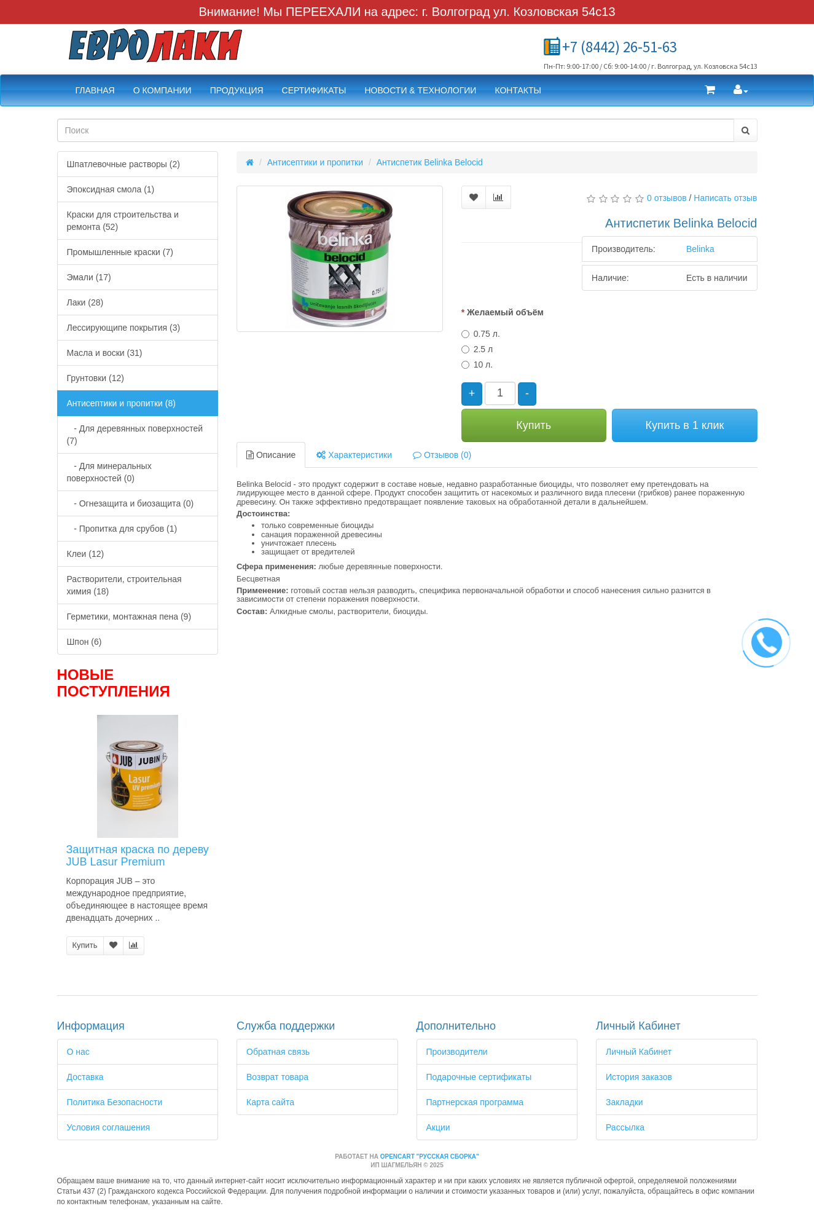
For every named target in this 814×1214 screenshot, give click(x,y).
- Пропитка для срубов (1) (122, 529)
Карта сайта (270, 1102)
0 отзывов (667, 198)
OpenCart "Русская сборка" (429, 1156)
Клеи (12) (85, 554)
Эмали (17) (89, 277)
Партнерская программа (475, 1102)
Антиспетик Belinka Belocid (430, 162)
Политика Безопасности (115, 1102)
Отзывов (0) (442, 455)
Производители (457, 1052)
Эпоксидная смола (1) (111, 189)
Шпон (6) (84, 642)
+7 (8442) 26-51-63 (619, 47)
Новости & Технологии (420, 90)
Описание (270, 455)
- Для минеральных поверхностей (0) (109, 472)
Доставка (85, 1077)
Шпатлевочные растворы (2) (123, 164)
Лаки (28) (85, 302)
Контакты (518, 90)
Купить (85, 945)
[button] (709, 90)
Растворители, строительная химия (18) (124, 585)
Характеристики (354, 455)
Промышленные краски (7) (120, 252)
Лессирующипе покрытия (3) (124, 328)
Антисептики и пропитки (315, 162)
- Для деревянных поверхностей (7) (135, 435)
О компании (162, 90)
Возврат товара (277, 1077)
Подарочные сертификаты (479, 1077)
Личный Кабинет (638, 1052)
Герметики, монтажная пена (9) (129, 616)
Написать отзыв (725, 198)
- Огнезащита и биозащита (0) (130, 503)
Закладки (624, 1102)
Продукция (237, 90)
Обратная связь (278, 1052)
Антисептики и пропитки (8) (121, 403)
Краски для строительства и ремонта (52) (123, 221)
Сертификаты (314, 90)
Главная (95, 90)
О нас (78, 1052)
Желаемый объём (505, 312)
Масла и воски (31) (105, 353)
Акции (438, 1127)
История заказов (639, 1077)
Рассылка (625, 1127)
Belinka (700, 249)
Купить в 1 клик (684, 425)
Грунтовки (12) (95, 378)
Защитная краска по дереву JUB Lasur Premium (137, 855)
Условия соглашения (109, 1127)
